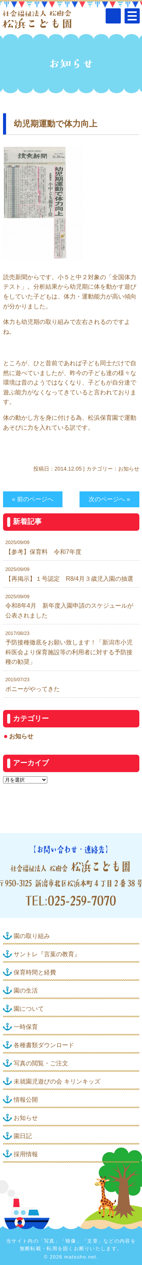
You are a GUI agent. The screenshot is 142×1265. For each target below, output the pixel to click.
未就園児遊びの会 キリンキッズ (57, 1081)
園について (29, 1008)
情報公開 (26, 1099)
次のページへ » (109, 499)
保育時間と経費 (35, 972)
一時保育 (26, 1027)
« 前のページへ (32, 499)
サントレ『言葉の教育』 (47, 954)
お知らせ (128, 469)
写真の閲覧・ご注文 (41, 1063)
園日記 (23, 1136)
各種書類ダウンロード (44, 1045)
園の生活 (26, 990)
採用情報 (26, 1154)
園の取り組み (32, 936)
